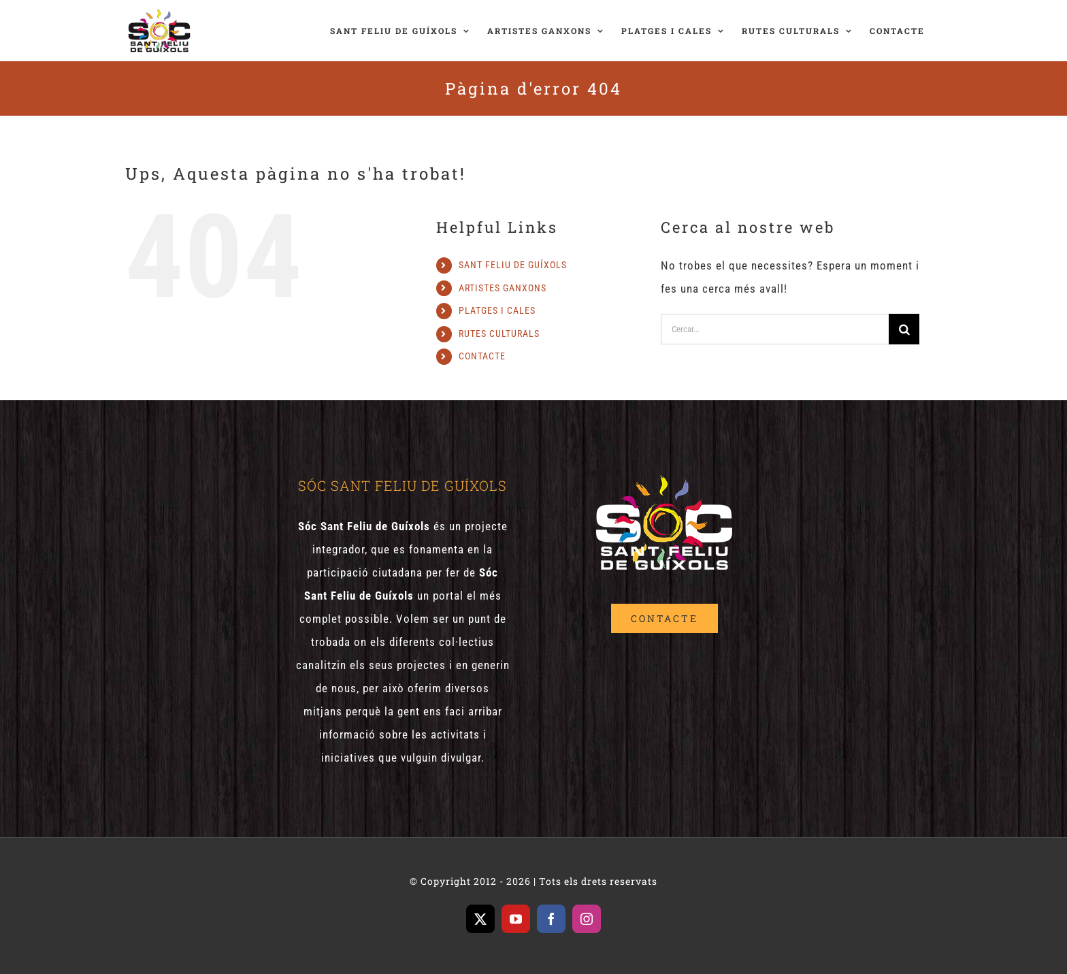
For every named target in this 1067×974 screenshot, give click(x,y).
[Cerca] (904, 329)
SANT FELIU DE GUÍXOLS (513, 264)
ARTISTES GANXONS (502, 287)
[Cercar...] (775, 329)
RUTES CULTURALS (499, 333)
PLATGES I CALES (497, 310)
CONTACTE (482, 356)
